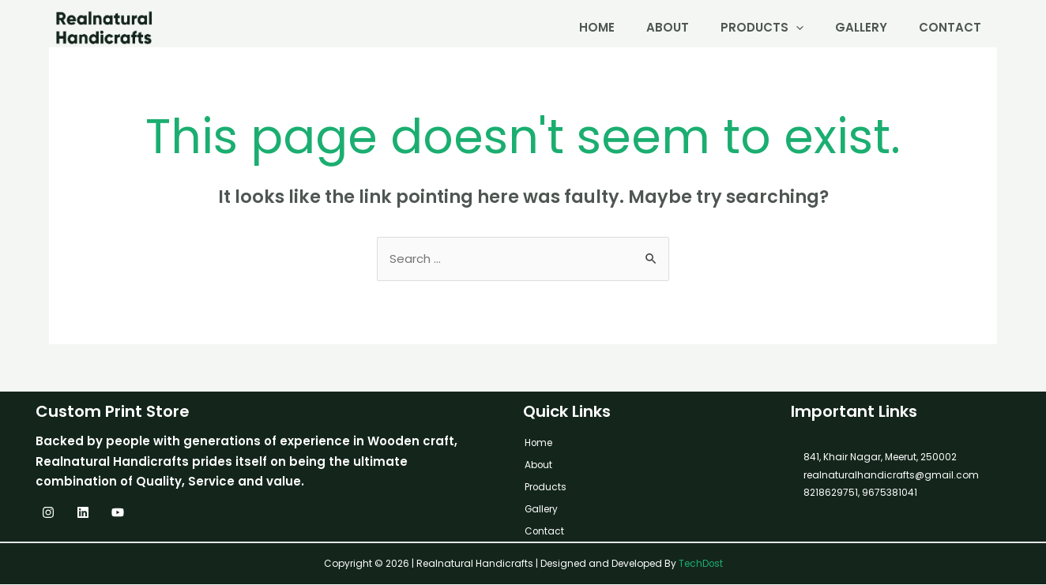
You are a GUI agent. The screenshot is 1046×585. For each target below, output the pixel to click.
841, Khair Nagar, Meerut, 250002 (880, 457)
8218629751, (831, 493)
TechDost (700, 564)
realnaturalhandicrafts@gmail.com (891, 475)
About (667, 27)
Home (597, 27)
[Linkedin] (83, 513)
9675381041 (888, 493)
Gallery (861, 27)
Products (762, 27)
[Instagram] (48, 513)
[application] (795, 27)
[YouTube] (117, 513)
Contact (950, 27)
